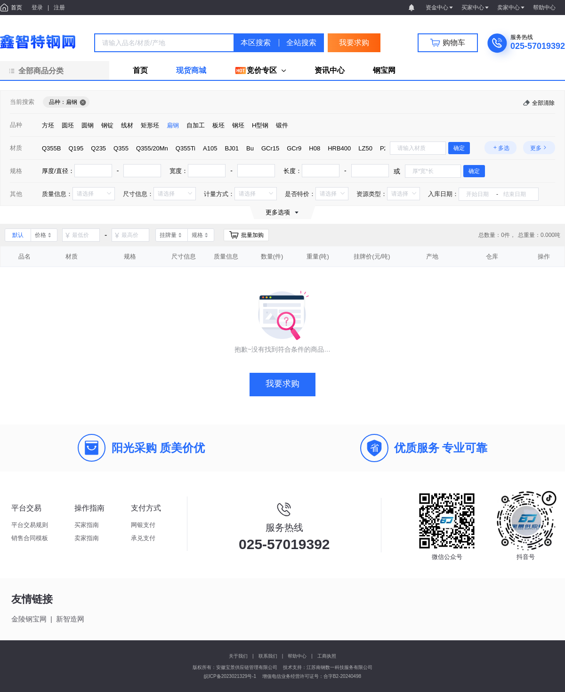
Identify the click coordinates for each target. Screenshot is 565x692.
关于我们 (238, 656)
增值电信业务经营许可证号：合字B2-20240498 (311, 676)
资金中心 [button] (440, 7)
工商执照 (326, 656)
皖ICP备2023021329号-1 (230, 676)
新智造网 (70, 619)
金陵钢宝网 (29, 619)
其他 (16, 193)
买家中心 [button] (475, 7)
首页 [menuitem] (140, 70)
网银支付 (143, 524)
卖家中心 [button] (511, 7)
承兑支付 (143, 538)
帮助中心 (297, 656)
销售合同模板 (29, 538)
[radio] (48, 125)
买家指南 (86, 524)
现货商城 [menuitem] (191, 70)
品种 (16, 124)
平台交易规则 (29, 524)
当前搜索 (22, 101)
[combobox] (164, 42)
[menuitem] (260, 70)
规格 (16, 170)
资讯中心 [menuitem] (330, 70)
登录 (37, 7)
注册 (59, 7)
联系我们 (267, 656)
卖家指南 (86, 538)
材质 (16, 147)
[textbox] (164, 42)
